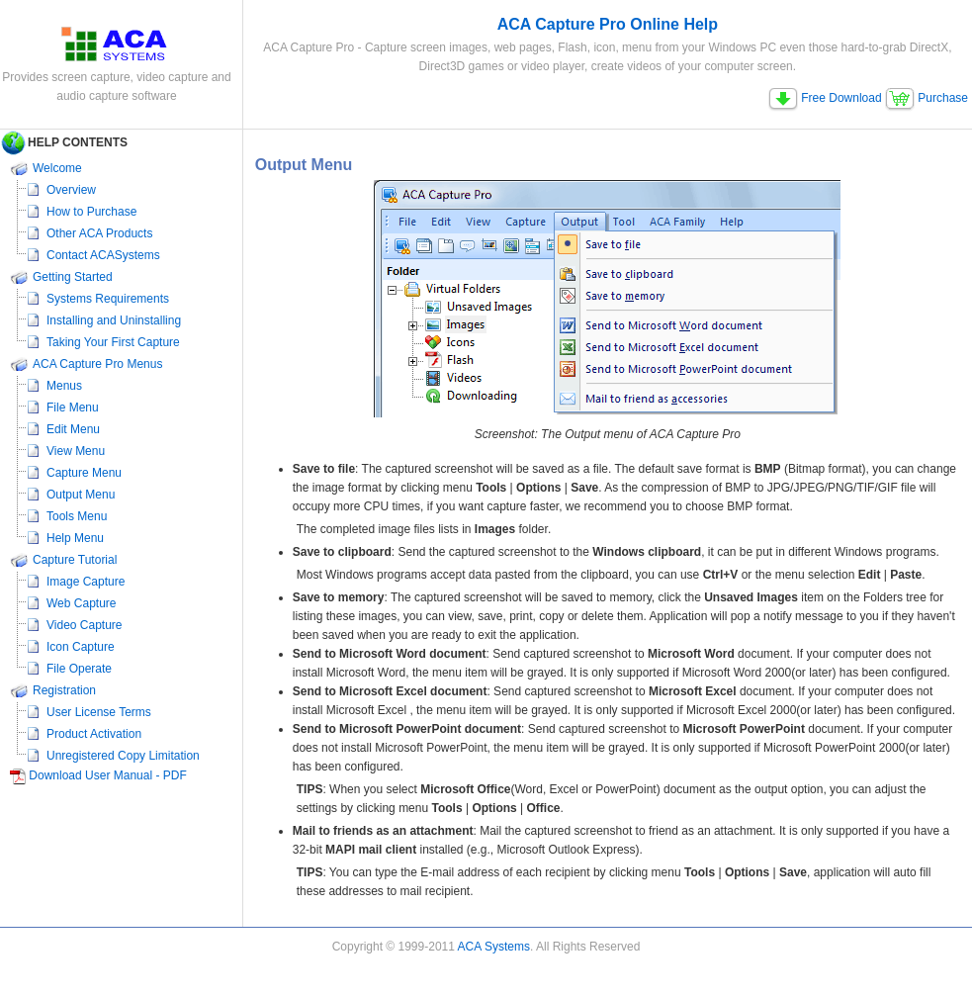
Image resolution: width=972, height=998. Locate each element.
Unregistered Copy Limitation (123, 756)
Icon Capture (80, 647)
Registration (64, 690)
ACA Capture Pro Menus (97, 364)
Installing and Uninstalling (113, 320)
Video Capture (84, 625)
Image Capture (85, 582)
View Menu (75, 451)
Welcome (57, 168)
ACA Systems (494, 946)
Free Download (825, 98)
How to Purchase (91, 212)
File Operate (79, 669)
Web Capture (81, 603)
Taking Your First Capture (113, 342)
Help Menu (75, 538)
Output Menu (80, 494)
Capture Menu (84, 473)
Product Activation (93, 734)
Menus (64, 386)
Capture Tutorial (75, 560)
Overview (71, 190)
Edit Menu (73, 429)
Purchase (926, 98)
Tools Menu (76, 516)
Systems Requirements (107, 299)
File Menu (72, 407)
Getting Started (73, 277)
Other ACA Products (99, 233)
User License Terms (98, 712)
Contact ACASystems (103, 255)
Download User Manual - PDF (107, 775)
